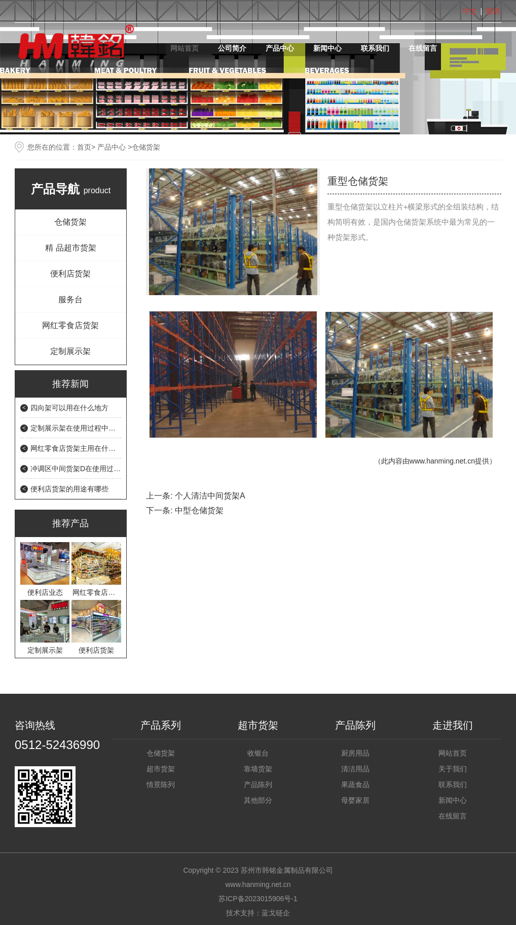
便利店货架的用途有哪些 (69, 489)
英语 (493, 11)
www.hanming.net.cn (442, 461)
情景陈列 (160, 784)
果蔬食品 (355, 784)
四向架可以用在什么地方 (69, 408)
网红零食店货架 (70, 325)
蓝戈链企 (276, 913)
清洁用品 (355, 769)
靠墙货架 (258, 769)
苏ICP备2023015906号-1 (258, 899)
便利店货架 (70, 273)
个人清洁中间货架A (210, 495)
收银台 (258, 753)
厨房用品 (355, 753)
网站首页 (184, 48)
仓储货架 (70, 222)
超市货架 (160, 769)
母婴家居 (355, 800)
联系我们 (375, 48)
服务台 (70, 299)
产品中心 (280, 48)
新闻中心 (327, 48)
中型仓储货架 (199, 510)
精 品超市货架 (70, 247)
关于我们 (452, 769)
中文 (470, 11)
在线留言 (423, 48)
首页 (84, 147)
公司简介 (232, 48)
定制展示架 (70, 351)
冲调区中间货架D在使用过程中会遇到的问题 (100, 469)
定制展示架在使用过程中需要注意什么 (90, 428)
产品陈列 (258, 784)
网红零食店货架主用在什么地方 (80, 448)
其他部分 (258, 800)
